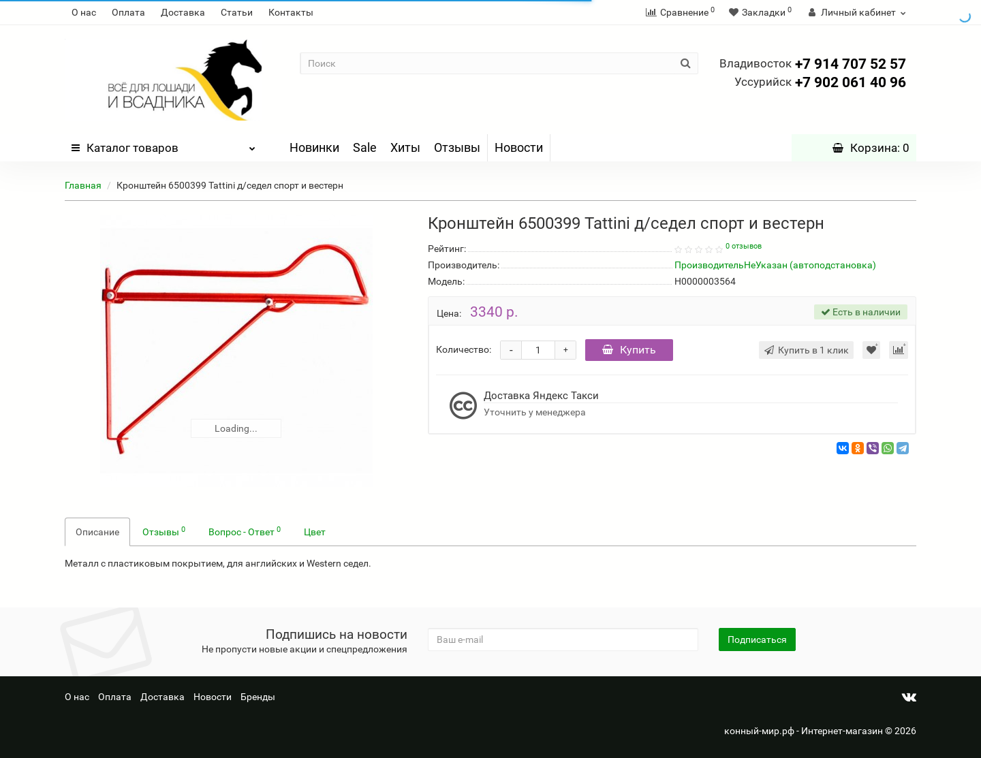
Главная (83, 185)
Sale (365, 147)
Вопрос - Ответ (244, 531)
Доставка (183, 12)
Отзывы (457, 147)
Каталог (163, 144)
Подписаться (757, 639)
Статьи (237, 12)
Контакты (290, 12)
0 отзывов (744, 246)
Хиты (405, 147)
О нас (84, 12)
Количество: (463, 349)
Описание (97, 531)
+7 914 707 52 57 (812, 64)
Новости (519, 147)
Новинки (314, 147)
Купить (629, 349)
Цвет (315, 531)
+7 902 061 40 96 (820, 82)
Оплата (128, 12)
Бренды (257, 696)
